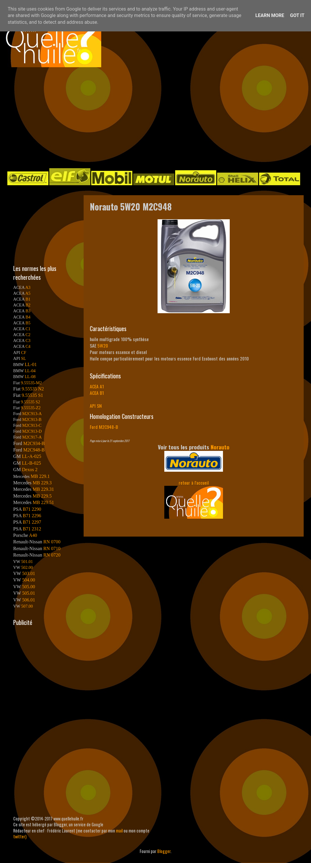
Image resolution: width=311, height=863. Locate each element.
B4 (28, 317)
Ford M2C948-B (104, 426)
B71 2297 (32, 522)
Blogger (163, 851)
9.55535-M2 (31, 382)
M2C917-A (32, 437)
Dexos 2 (30, 469)
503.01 (28, 573)
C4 (28, 346)
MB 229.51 (43, 502)
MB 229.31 (43, 489)
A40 (33, 535)
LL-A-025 (31, 456)
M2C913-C (32, 425)
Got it (297, 15)
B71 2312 (32, 528)
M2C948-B (34, 449)
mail (119, 830)
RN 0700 (51, 541)
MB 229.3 (42, 482)
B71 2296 (32, 515)
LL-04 (30, 370)
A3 (28, 287)
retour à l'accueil (194, 482)
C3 (28, 340)
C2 (28, 334)
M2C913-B (32, 419)
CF (23, 352)
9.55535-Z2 (31, 407)
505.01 (28, 593)
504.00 (28, 579)
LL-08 (30, 376)
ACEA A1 (97, 386)
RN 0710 (51, 548)
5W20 (102, 345)
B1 (28, 299)
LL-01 (31, 364)
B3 (28, 311)
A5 (28, 293)
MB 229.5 (42, 495)
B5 (28, 323)
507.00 (27, 606)
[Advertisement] (121, 117)
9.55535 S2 (30, 402)
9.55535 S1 (32, 395)
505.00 (28, 586)
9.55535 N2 (33, 388)
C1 (28, 328)
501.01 (27, 561)
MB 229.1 (40, 476)
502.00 (27, 567)
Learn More (269, 15)
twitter (19, 836)
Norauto (220, 447)
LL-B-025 (31, 463)
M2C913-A (32, 413)
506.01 (28, 599)
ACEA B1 (97, 392)
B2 (28, 305)
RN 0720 (51, 554)
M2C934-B (34, 443)
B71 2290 (32, 509)
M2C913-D (32, 431)
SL (23, 358)
